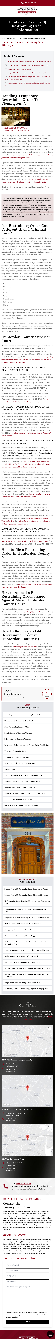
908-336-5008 (11, 1119)
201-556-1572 (10, 1071)
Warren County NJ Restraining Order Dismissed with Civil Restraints (26, 975)
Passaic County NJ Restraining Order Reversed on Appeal (26, 889)
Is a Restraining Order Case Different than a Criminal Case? (28, 65)
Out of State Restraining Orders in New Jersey (22, 805)
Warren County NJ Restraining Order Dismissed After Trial (27, 968)
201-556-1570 (10, 1069)
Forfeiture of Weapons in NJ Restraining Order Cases (24, 793)
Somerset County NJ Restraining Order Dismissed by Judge (27, 950)
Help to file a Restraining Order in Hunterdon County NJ (27, 73)
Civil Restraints (10, 769)
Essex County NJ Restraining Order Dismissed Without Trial (25, 910)
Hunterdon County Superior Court (19, 69)
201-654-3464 (10, 1168)
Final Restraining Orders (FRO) (16, 727)
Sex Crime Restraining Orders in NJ (18, 799)
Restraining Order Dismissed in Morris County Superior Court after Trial (25, 943)
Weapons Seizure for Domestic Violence (19, 787)
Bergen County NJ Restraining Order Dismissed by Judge (26, 895)
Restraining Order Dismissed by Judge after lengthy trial (26, 989)
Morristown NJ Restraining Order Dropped (20, 936)
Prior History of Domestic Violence (17, 739)
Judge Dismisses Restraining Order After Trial (22, 983)
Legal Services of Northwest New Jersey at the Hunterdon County (24, 541)
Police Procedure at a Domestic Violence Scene (22, 781)
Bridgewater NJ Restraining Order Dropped (21, 956)
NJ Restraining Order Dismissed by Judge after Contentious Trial (27, 902)
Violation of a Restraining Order (16, 757)
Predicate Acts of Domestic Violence (18, 733)
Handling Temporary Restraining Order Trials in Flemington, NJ (29, 61)
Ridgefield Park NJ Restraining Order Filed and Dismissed (26, 918)
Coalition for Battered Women (28, 521)
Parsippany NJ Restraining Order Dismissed (21, 930)
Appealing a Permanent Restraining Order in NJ (22, 715)
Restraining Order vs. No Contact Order (19, 763)
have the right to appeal (31, 612)
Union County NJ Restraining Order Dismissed (22, 962)
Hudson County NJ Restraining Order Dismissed (22, 924)
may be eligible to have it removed (24, 647)
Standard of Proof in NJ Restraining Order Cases (23, 775)
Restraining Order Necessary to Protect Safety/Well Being (26, 745)
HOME (3, 38)
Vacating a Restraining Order (15, 751)
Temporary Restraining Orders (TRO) (19, 721)
